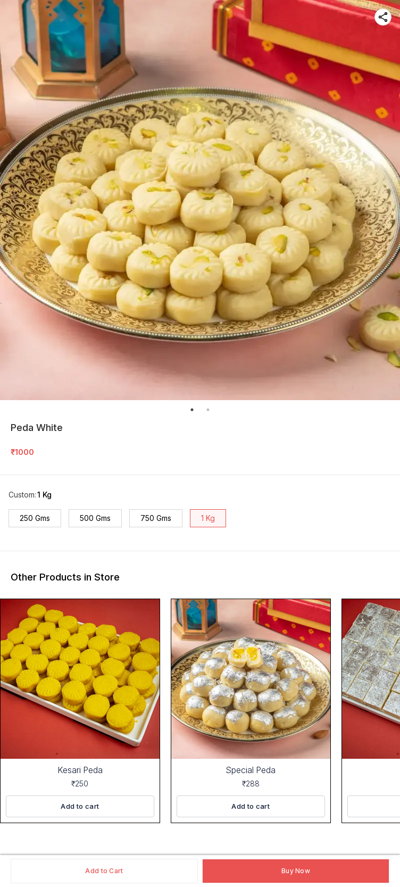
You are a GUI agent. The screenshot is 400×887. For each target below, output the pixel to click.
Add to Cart (104, 871)
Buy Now (295, 871)
